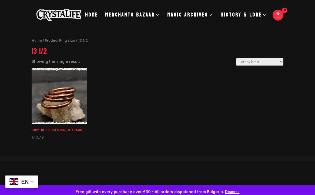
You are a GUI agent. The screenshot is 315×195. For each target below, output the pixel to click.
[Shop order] (259, 62)
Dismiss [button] (232, 191)
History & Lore (241, 16)
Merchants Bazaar (130, 16)
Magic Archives (187, 16)
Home (91, 16)
